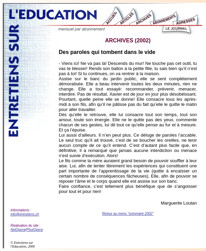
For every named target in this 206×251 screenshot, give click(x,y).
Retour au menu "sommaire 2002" (128, 213)
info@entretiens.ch (25, 214)
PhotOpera (34, 230)
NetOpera (18, 230)
